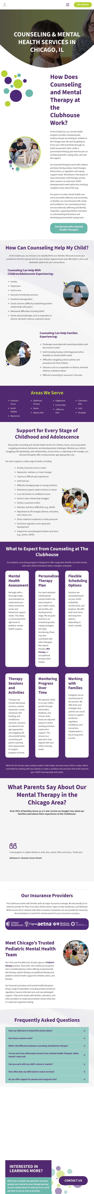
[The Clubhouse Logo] (4, 4)
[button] (67, 4)
